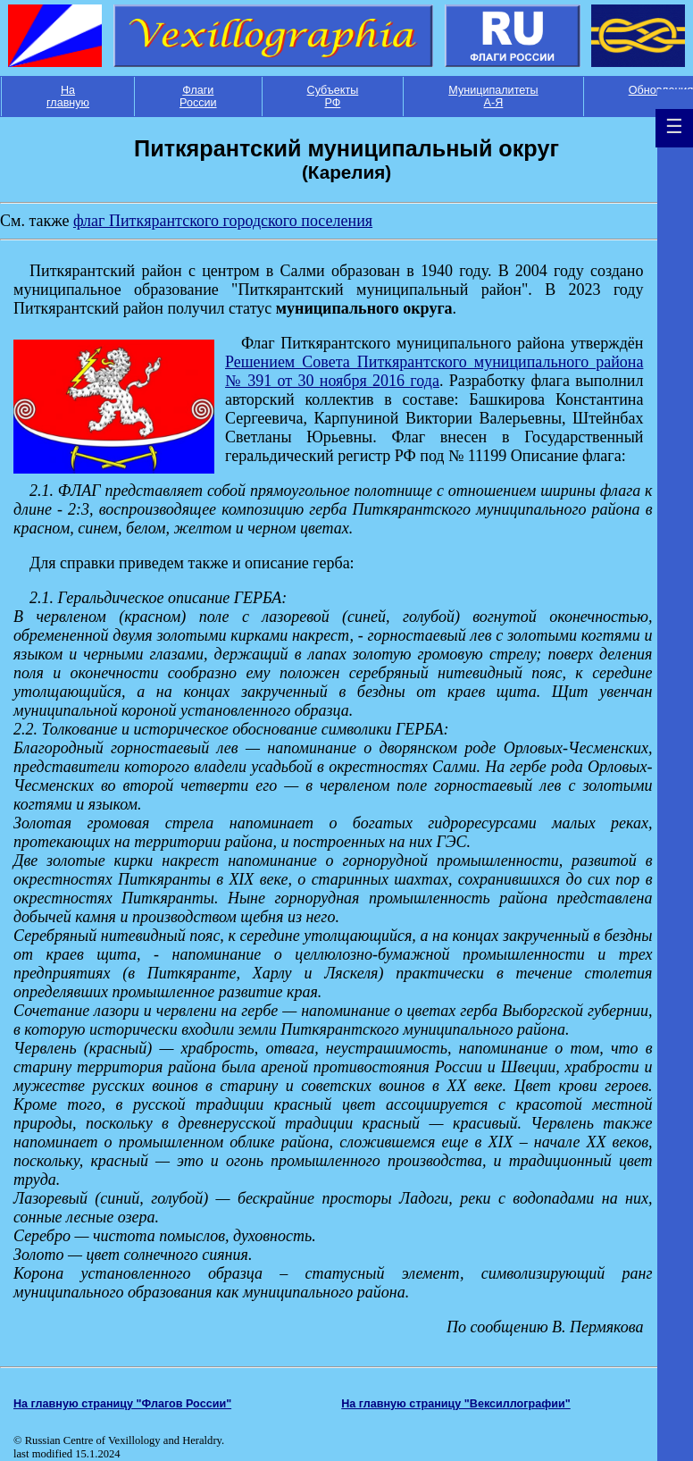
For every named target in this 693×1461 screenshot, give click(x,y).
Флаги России (198, 96)
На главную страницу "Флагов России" (122, 1404)
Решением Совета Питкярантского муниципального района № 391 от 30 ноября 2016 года (434, 371)
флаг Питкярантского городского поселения (222, 221)
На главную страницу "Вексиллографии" (456, 1404)
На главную (67, 96)
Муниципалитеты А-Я (493, 96)
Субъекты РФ (333, 96)
